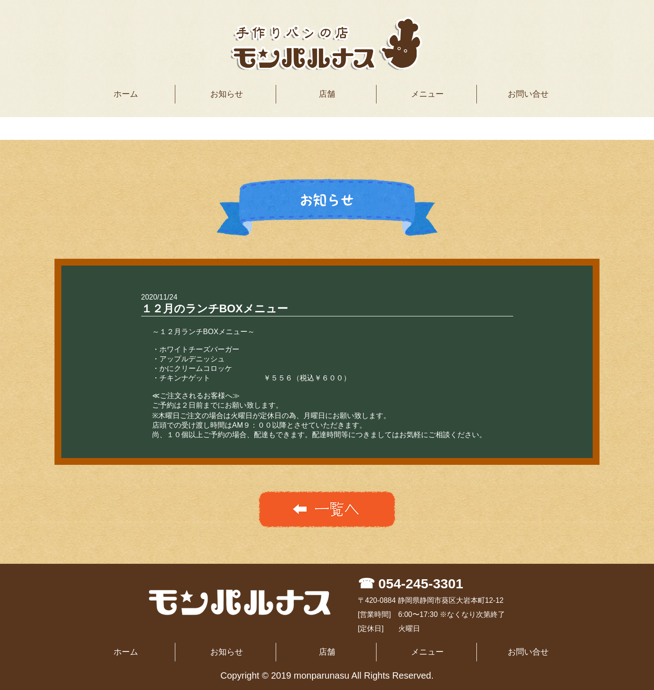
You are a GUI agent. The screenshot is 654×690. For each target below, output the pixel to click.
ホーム (126, 94)
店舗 (327, 94)
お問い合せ (528, 94)
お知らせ (226, 94)
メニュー (427, 94)
